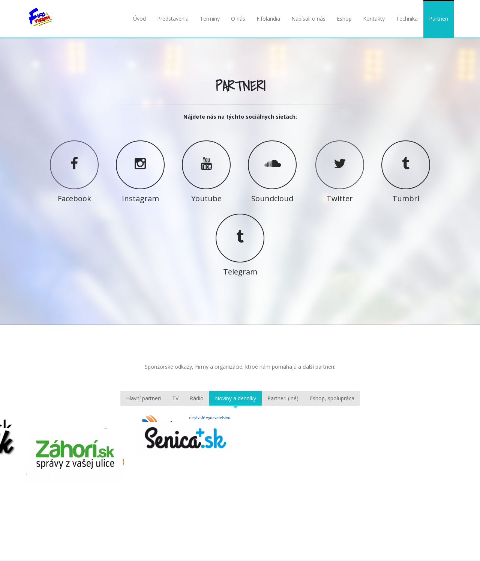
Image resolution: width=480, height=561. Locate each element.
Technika (407, 18)
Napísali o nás (308, 18)
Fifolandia (268, 18)
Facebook (74, 197)
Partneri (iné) (282, 398)
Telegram (240, 271)
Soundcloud (272, 197)
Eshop (344, 18)
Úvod (139, 18)
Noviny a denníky (235, 398)
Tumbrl (405, 197)
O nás (238, 18)
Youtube (206, 197)
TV (175, 398)
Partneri (438, 18)
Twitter (340, 197)
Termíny (210, 18)
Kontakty (374, 18)
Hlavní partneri (143, 398)
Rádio (197, 398)
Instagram (140, 197)
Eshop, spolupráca (332, 398)
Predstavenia (173, 18)
